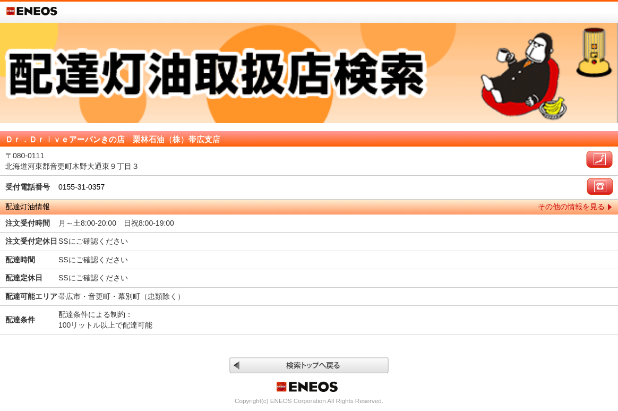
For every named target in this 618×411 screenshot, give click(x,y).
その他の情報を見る (571, 206)
